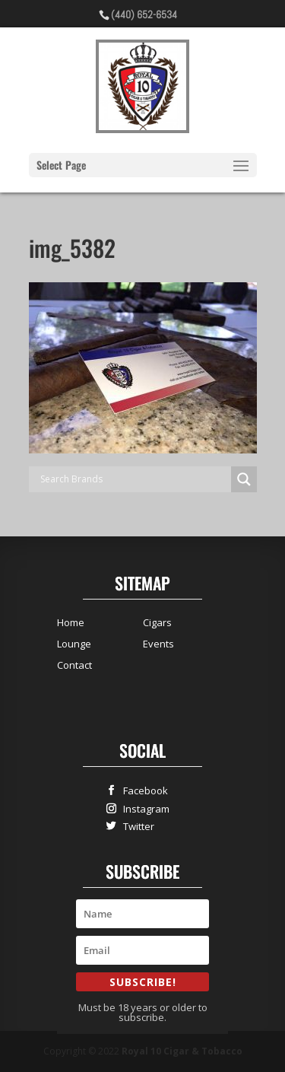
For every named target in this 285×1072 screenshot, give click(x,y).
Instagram (142, 808)
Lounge (74, 644)
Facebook (142, 790)
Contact (74, 665)
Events (158, 644)
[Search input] (133, 479)
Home (70, 622)
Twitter (135, 826)
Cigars (157, 622)
